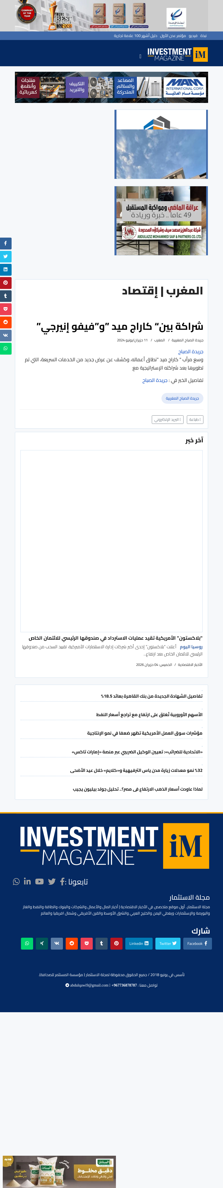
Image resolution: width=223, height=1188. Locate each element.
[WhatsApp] (16, 882)
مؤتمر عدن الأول (173, 35)
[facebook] (62, 882)
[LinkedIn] (27, 882)
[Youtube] (39, 882)
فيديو (193, 35)
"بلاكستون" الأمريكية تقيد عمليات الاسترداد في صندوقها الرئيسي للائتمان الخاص (116, 637)
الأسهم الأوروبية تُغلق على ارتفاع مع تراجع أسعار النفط (149, 714)
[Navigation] (140, 56)
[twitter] (52, 882)
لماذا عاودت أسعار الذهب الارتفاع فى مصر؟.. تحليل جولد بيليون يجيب (138, 789)
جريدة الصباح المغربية (182, 398)
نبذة (203, 35)
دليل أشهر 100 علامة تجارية (135, 35)
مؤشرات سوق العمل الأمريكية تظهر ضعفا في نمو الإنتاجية (145, 733)
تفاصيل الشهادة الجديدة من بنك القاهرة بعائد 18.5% (152, 696)
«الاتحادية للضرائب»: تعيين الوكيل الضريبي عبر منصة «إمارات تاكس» (137, 752)
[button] (22, 87)
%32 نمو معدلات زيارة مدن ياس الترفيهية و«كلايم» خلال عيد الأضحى (136, 770)
